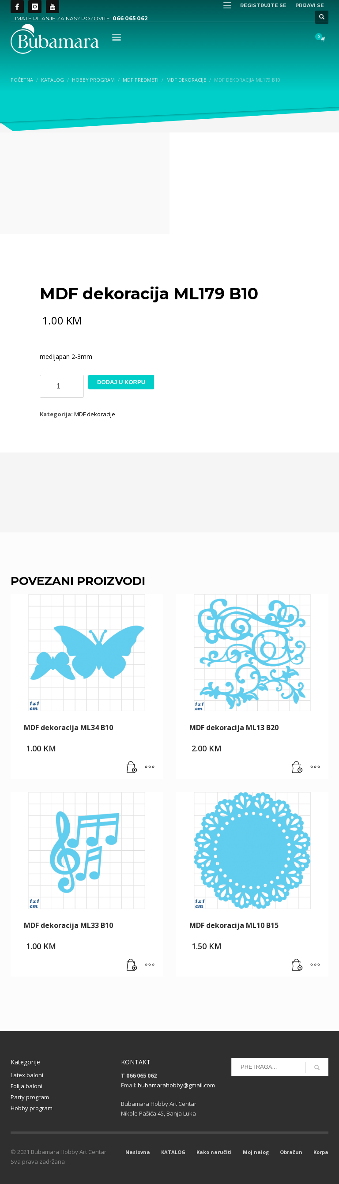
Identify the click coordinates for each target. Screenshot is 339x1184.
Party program (30, 1097)
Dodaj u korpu (121, 382)
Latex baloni (27, 1075)
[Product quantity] (62, 386)
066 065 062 (130, 18)
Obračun (291, 1152)
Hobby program (32, 1108)
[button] (132, 768)
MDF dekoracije (94, 414)
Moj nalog (256, 1152)
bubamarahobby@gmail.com (176, 1085)
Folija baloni (26, 1086)
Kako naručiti (214, 1152)
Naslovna (137, 1152)
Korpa (320, 1152)
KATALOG (173, 1152)
